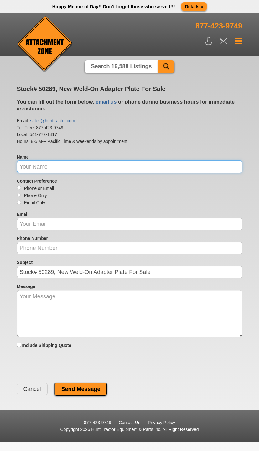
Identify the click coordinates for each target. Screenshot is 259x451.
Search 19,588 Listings (121, 66)
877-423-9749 (49, 127)
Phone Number (32, 238)
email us (106, 102)
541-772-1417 (43, 134)
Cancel (32, 389)
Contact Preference (37, 181)
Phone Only (32, 195)
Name (23, 157)
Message (26, 286)
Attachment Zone (45, 44)
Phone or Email (35, 188)
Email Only (31, 202)
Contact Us (129, 422)
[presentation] (64, 365)
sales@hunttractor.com (52, 120)
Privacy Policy (161, 422)
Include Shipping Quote (44, 345)
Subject (25, 262)
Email (22, 214)
